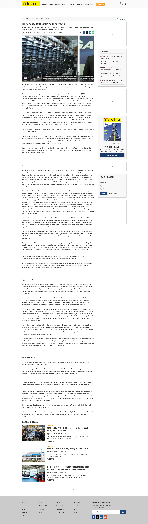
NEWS (51, 4)
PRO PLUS (100, 4)
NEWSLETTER (60, 509)
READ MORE (51, 441)
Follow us (121, 19)
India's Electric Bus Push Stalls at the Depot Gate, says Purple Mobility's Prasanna (111, 75)
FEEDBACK (77, 506)
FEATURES (57, 4)
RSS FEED (25, 515)
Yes (104, 186)
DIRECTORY (60, 512)
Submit (103, 193)
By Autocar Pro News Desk (31, 32)
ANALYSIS (80, 4)
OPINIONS (72, 4)
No (104, 189)
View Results (113, 193)
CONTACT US (77, 502)
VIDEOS (87, 4)
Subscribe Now (112, 155)
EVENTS (41, 502)
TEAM (75, 509)
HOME (24, 502)
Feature (29, 19)
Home (24, 19)
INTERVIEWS (65, 4)
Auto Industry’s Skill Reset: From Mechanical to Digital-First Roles (67, 429)
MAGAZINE (59, 506)
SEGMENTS (44, 4)
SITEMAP (76, 512)
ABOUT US (25, 506)
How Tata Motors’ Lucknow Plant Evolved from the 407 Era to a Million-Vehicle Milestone (68, 468)
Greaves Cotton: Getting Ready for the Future (67, 448)
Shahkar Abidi (52, 434)
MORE (92, 4)
